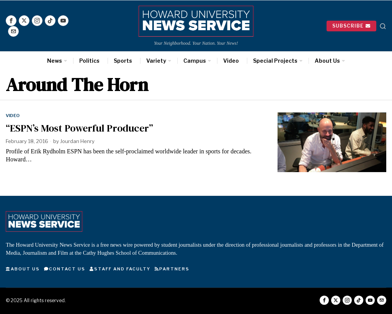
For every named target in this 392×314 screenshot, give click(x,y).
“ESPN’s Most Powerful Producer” (79, 128)
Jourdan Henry (77, 141)
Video (13, 115)
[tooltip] (11, 20)
